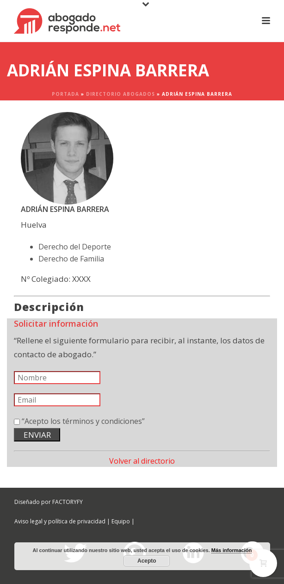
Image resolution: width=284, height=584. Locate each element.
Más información (231, 550)
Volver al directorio (142, 461)
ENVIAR (37, 434)
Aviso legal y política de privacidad (59, 521)
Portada (65, 94)
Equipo (120, 521)
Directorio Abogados (120, 94)
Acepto (146, 561)
